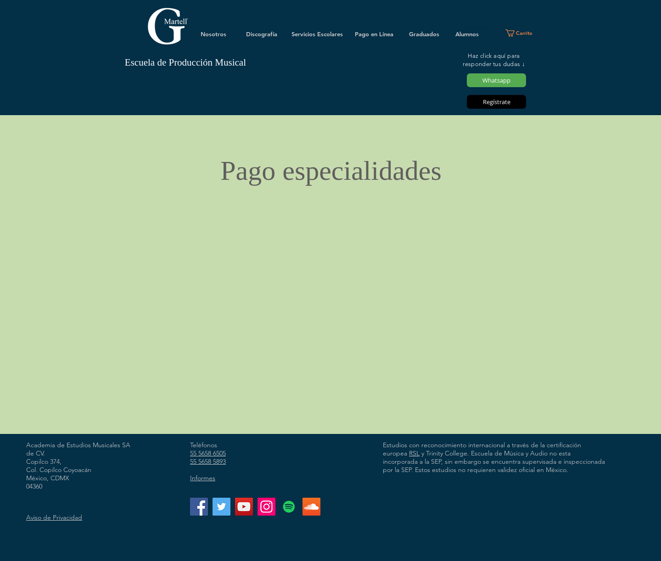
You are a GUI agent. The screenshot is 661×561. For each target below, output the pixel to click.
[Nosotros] (213, 34)
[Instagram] (266, 507)
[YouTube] (244, 507)
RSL (414, 453)
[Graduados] (424, 34)
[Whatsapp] (496, 80)
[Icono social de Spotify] (289, 507)
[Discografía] (261, 34)
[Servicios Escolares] (317, 34)
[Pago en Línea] (374, 34)
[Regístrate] (496, 102)
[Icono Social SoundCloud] (311, 507)
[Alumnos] (467, 34)
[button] (522, 33)
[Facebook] (199, 507)
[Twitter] (221, 507)
